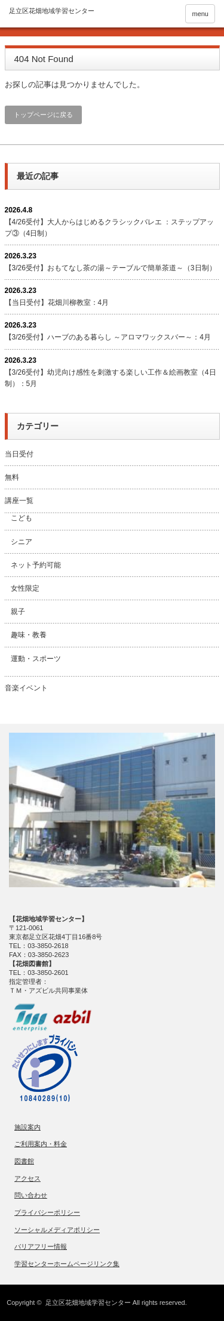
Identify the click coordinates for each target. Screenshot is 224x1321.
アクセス (27, 1178)
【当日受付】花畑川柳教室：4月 (57, 302)
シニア (21, 542)
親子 (18, 611)
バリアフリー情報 (40, 1246)
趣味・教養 (29, 635)
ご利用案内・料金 (40, 1143)
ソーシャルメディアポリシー (57, 1229)
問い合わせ (30, 1195)
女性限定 (25, 588)
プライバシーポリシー (47, 1212)
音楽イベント (26, 688)
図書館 (24, 1161)
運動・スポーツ (36, 659)
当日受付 (19, 454)
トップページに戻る (43, 114)
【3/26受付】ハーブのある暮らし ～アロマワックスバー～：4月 (108, 337)
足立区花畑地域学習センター (88, 1302)
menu (200, 13)
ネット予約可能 (36, 565)
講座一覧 (19, 500)
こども (21, 518)
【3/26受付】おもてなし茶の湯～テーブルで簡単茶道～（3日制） (110, 268)
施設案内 (27, 1127)
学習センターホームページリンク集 (66, 1263)
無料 (12, 477)
